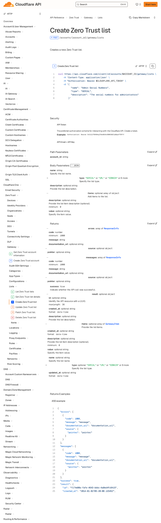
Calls (8, 426)
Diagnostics (11, 477)
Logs (7, 493)
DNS (7, 379)
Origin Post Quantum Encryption (22, 166)
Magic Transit (12, 462)
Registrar (10, 395)
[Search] (102, 4)
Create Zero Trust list (24, 302)
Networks (12, 358)
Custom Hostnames (15, 135)
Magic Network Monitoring (19, 457)
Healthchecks (12, 482)
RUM (7, 498)
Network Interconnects (17, 467)
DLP (9, 241)
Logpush (9, 488)
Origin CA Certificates (16, 161)
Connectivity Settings (18, 236)
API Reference (57, 17)
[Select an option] (138, 4)
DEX (9, 226)
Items (14, 322)
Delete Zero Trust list (23, 317)
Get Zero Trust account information (22, 254)
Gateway (11, 247)
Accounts (10, 36)
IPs (7, 415)
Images (9, 431)
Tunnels (11, 231)
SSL (7, 179)
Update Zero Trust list (23, 307)
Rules (12, 343)
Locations (14, 327)
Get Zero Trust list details (25, 296)
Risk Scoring (13, 364)
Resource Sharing (14, 73)
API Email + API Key (66, 142)
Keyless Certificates (15, 150)
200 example (58, 401)
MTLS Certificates (14, 155)
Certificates (15, 348)
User (7, 78)
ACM (7, 114)
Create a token (130, 131)
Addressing (11, 410)
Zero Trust (10, 195)
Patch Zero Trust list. (23, 312)
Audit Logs (11, 47)
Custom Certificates (15, 129)
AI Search (10, 98)
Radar (8, 514)
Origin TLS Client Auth (16, 174)
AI (6, 88)
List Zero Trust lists (22, 291)
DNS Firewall (11, 384)
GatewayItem (112, 323)
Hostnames (11, 145)
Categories (15, 270)
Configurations (16, 281)
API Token (61, 124)
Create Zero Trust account (24, 260)
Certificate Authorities (16, 119)
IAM (7, 62)
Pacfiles (13, 353)
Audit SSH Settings (19, 265)
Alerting (9, 42)
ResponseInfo (111, 228)
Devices (11, 200)
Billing (8, 52)
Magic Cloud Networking (18, 451)
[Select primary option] (139, 17)
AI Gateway (11, 93)
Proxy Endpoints (17, 338)
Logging (13, 333)
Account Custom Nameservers (20, 374)
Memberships (12, 67)
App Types (14, 276)
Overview (8, 21)
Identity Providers (16, 205)
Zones (8, 400)
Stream (9, 441)
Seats (10, 215)
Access (11, 221)
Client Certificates (14, 124)
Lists (11, 286)
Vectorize (10, 104)
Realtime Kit (11, 436)
